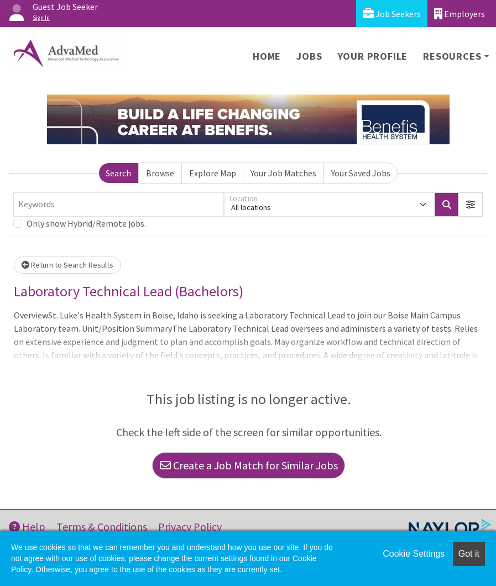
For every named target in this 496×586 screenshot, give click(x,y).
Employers (459, 13)
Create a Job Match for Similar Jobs (249, 465)
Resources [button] (452, 56)
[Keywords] (118, 204)
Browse (160, 173)
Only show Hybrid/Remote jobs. (86, 223)
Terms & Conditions (101, 526)
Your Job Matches (283, 173)
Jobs (309, 56)
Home (267, 56)
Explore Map (212, 173)
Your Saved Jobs (360, 173)
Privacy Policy (190, 526)
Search (118, 173)
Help (27, 526)
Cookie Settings (414, 553)
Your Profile (373, 56)
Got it (468, 553)
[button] (470, 204)
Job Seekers (392, 13)
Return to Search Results (67, 265)
